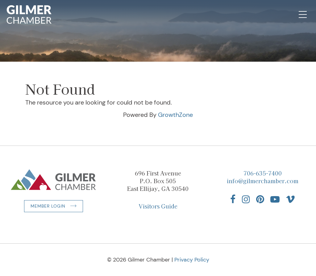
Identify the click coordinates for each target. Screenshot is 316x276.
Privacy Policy (191, 259)
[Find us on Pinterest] (260, 199)
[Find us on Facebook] (233, 199)
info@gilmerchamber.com (262, 181)
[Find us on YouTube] (275, 199)
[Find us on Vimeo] (290, 199)
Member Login (48, 206)
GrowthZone (175, 115)
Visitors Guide (158, 206)
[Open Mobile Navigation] (303, 14)
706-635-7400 (262, 173)
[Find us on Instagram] (246, 199)
